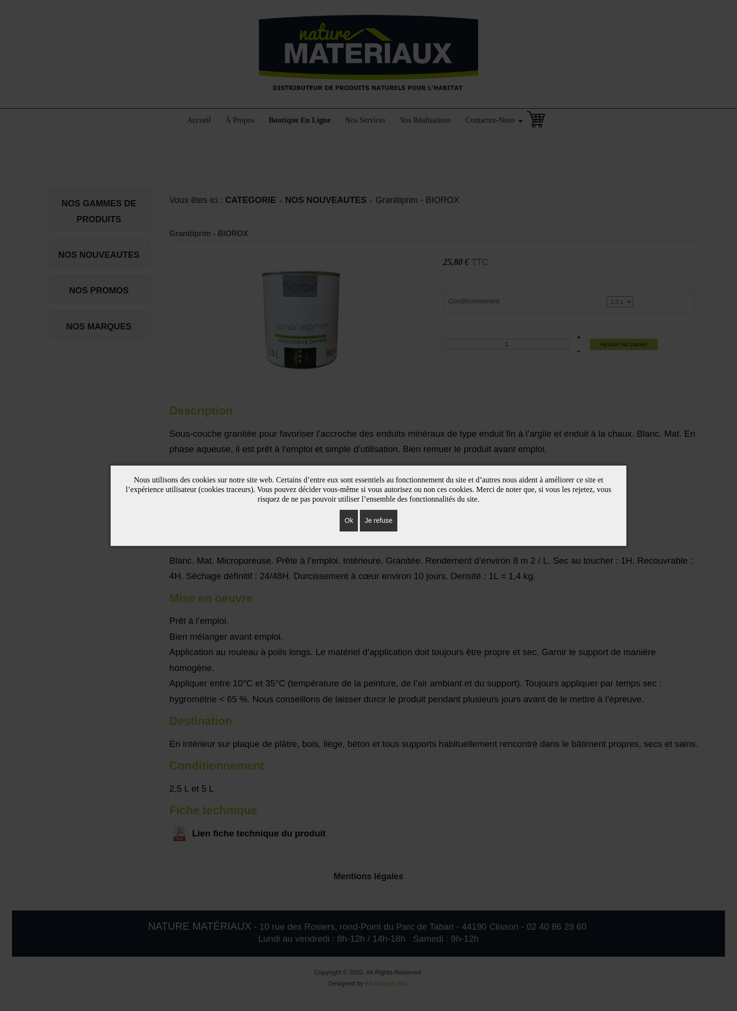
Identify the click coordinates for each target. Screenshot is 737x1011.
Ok (348, 520)
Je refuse (379, 520)
